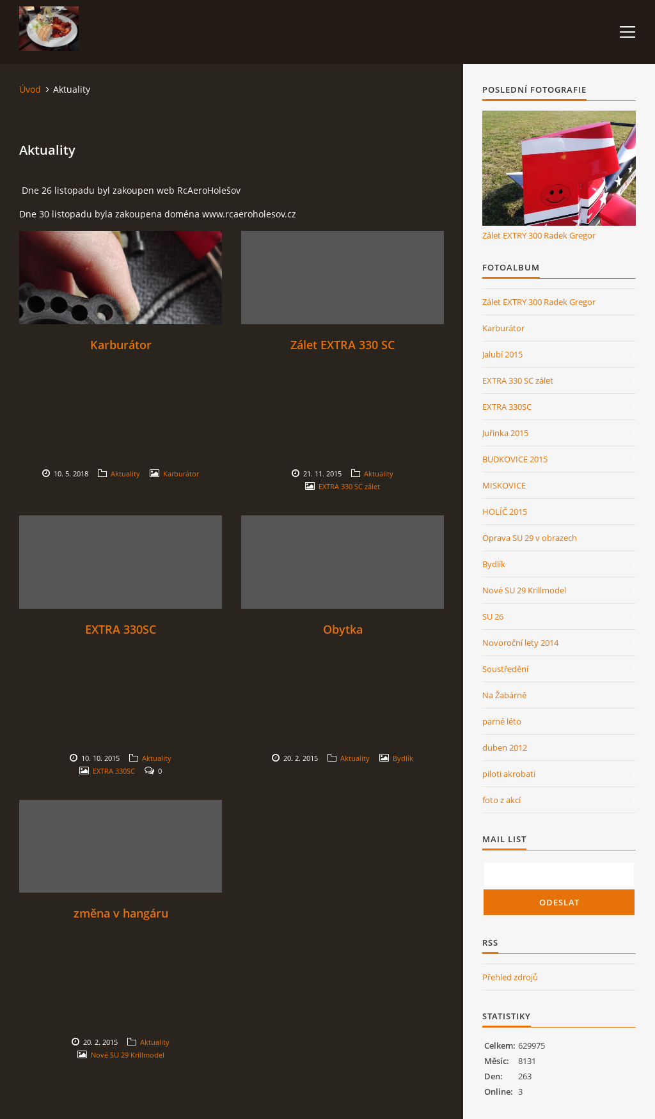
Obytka (343, 629)
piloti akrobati (508, 773)
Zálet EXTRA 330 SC (342, 344)
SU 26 (492, 616)
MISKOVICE (504, 485)
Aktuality (125, 473)
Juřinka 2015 (505, 433)
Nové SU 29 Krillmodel (127, 1055)
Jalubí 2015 (502, 354)
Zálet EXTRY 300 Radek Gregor (539, 235)
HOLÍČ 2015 (504, 511)
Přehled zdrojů (510, 977)
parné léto (501, 721)
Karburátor (121, 344)
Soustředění (505, 669)
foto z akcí (501, 800)
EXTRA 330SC (120, 629)
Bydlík (403, 758)
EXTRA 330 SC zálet (349, 486)
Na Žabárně (504, 695)
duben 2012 (504, 747)
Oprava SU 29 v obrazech (529, 538)
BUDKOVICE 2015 (515, 459)
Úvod (30, 89)
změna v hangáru (121, 913)
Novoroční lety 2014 (520, 642)
